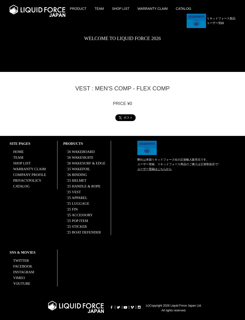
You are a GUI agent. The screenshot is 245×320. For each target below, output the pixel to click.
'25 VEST (74, 192)
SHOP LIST (120, 9)
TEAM (99, 9)
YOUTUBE (21, 283)
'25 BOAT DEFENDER (84, 232)
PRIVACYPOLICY (27, 180)
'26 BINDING (77, 175)
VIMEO (19, 278)
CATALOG (183, 9)
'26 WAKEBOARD (81, 152)
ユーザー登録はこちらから (154, 169)
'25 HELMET (76, 180)
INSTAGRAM (23, 272)
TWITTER (21, 260)
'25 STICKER (77, 226)
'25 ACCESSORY (80, 215)
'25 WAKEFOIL (78, 169)
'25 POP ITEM (77, 221)
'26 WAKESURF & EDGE (86, 163)
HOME (18, 152)
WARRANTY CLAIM (153, 9)
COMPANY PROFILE (29, 175)
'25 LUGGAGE (78, 203)
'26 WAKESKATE (80, 157)
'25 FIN (72, 209)
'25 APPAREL (77, 198)
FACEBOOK (22, 266)
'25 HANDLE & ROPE (83, 186)
